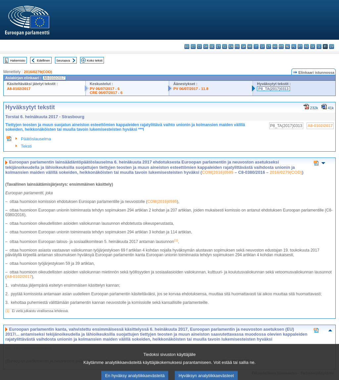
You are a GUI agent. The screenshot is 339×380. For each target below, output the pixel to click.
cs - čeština (199, 46)
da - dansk (205, 46)
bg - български (186, 46)
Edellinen (43, 60)
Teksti (26, 146)
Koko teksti (95, 60)
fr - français (237, 46)
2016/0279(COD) (38, 72)
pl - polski (293, 46)
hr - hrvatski (249, 46)
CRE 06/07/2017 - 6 (106, 93)
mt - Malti (281, 46)
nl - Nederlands (287, 46)
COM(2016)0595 (217, 172)
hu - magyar (274, 46)
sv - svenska (331, 46)
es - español (193, 46)
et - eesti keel (218, 46)
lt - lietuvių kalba (268, 46)
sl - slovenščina (318, 46)
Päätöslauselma (36, 138)
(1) (7, 311)
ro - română (306, 46)
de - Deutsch (212, 46)
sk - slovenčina (312, 46)
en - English (230, 46)
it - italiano (256, 46)
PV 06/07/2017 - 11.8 (190, 89)
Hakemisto (17, 60)
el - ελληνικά (224, 46)
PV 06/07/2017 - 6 (105, 89)
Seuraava (63, 60)
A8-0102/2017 (18, 89)
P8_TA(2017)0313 (273, 89)
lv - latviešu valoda (262, 46)
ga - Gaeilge (243, 46)
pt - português (300, 46)
